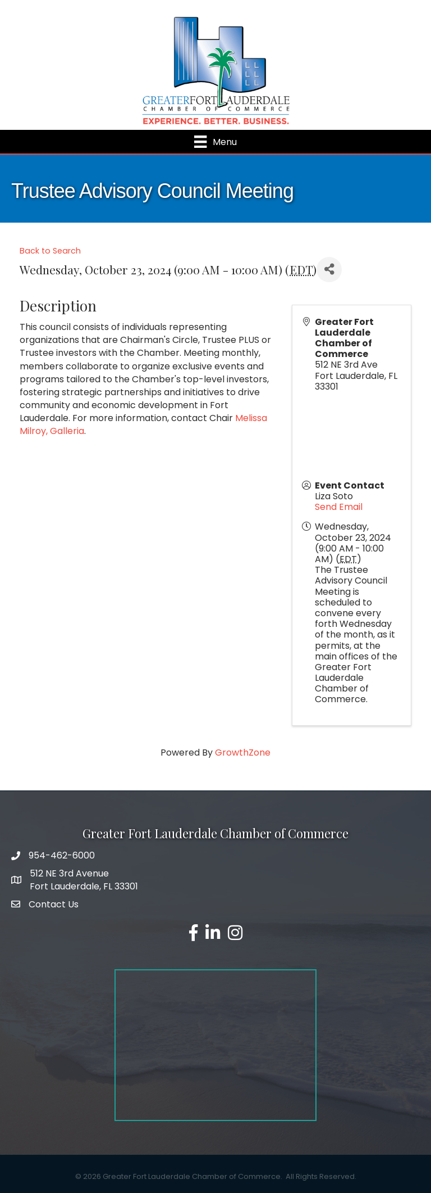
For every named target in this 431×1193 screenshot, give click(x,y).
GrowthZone (242, 752)
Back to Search (50, 250)
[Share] (329, 269)
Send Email (339, 506)
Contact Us (54, 904)
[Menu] (215, 141)
